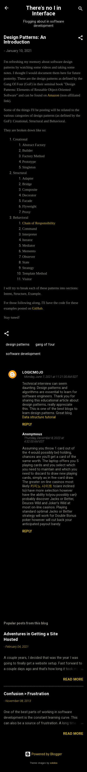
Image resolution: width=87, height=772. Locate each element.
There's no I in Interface (43, 11)
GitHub (37, 308)
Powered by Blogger (43, 754)
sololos (54, 763)
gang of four (45, 344)
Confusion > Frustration (26, 693)
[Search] (80, 9)
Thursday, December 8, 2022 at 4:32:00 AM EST (44, 439)
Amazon (53, 95)
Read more (73, 679)
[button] (80, 38)
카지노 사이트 (41, 486)
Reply (27, 424)
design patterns (17, 344)
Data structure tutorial (39, 417)
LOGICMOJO (32, 372)
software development (23, 354)
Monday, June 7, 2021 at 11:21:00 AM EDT (51, 376)
